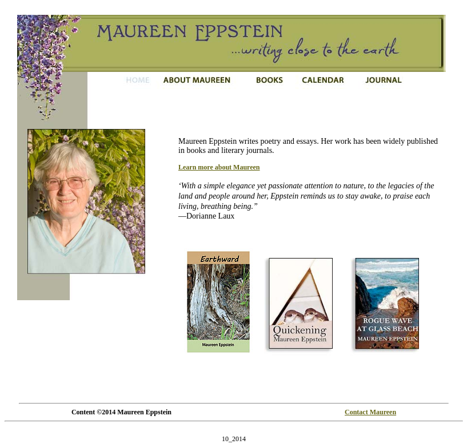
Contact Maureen (370, 412)
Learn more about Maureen (219, 167)
